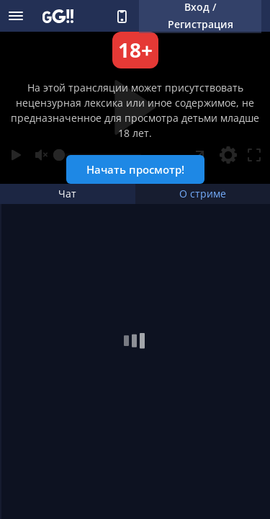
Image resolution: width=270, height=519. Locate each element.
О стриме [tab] (202, 193)
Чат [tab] (67, 193)
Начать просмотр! (135, 169)
